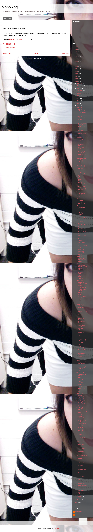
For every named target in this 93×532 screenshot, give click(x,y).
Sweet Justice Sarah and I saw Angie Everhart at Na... (80, 429)
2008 (76, 66)
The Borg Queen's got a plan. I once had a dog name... (81, 410)
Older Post (65, 53)
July (78, 95)
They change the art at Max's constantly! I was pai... (81, 403)
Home (36, 53)
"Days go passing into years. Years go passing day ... (81, 201)
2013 (76, 56)
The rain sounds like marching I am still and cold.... (81, 194)
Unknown (78, 515)
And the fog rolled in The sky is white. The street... (81, 477)
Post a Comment (10, 47)
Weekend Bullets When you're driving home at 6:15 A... (81, 320)
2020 (76, 49)
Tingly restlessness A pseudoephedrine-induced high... (81, 266)
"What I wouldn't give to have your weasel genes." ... (80, 224)
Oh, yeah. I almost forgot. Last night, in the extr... (81, 458)
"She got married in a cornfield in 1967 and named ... (81, 290)
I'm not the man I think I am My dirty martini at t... (81, 168)
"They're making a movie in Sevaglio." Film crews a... (81, 313)
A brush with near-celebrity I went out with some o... (81, 470)
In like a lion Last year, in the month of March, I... (81, 491)
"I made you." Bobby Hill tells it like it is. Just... (81, 297)
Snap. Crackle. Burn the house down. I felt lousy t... (81, 444)
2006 (76, 71)
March (79, 105)
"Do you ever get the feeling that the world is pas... (81, 451)
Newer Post (7, 53)
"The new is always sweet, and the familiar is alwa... (81, 132)
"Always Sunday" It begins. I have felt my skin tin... (81, 416)
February (79, 496)
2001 (76, 502)
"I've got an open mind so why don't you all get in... (81, 484)
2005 (76, 74)
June (78, 98)
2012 (76, 59)
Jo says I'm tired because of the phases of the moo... (81, 389)
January (79, 499)
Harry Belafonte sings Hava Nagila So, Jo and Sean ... (80, 437)
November (80, 86)
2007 (76, 69)
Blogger (57, 528)
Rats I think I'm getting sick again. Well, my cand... (81, 283)
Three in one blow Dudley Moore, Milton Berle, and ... (81, 125)
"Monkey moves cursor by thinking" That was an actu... (81, 347)
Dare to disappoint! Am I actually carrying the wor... (81, 355)
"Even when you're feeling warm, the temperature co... (81, 208)
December (80, 83)
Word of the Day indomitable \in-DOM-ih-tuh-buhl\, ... (81, 375)
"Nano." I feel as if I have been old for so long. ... (81, 464)
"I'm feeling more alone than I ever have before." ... (81, 327)
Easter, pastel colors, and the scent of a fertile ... (81, 118)
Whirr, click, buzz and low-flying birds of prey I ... (81, 188)
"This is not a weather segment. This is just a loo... (81, 396)
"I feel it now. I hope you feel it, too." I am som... (81, 334)
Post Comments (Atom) (39, 58)
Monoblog (10, 7)
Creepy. (78, 301)
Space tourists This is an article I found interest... (80, 306)
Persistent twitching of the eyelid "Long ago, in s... (81, 140)
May (78, 100)
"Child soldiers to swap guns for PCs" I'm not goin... (81, 175)
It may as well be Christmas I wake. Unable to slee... (81, 245)
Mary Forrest (78, 511)
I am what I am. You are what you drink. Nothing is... (80, 382)
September (80, 90)
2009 (76, 64)
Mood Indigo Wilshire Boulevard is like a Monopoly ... (81, 216)
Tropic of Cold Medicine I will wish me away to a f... (81, 252)
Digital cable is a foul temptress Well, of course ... (81, 161)
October (79, 88)
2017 (76, 51)
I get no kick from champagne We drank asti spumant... (81, 238)
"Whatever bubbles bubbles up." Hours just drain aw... (81, 110)
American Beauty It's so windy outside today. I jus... (81, 368)
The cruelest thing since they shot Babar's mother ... (81, 231)
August (79, 93)
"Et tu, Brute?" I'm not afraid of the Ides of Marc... (81, 341)
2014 (76, 54)
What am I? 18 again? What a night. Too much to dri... (81, 154)
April (78, 103)
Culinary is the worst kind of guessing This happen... (81, 259)
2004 (76, 76)
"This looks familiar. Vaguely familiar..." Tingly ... (79, 275)
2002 (76, 81)
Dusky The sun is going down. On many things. (81, 362)
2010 (76, 61)
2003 (76, 78)
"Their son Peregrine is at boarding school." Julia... (81, 182)
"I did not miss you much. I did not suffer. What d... (81, 422)
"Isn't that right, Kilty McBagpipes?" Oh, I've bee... (81, 147)
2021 (76, 46)
